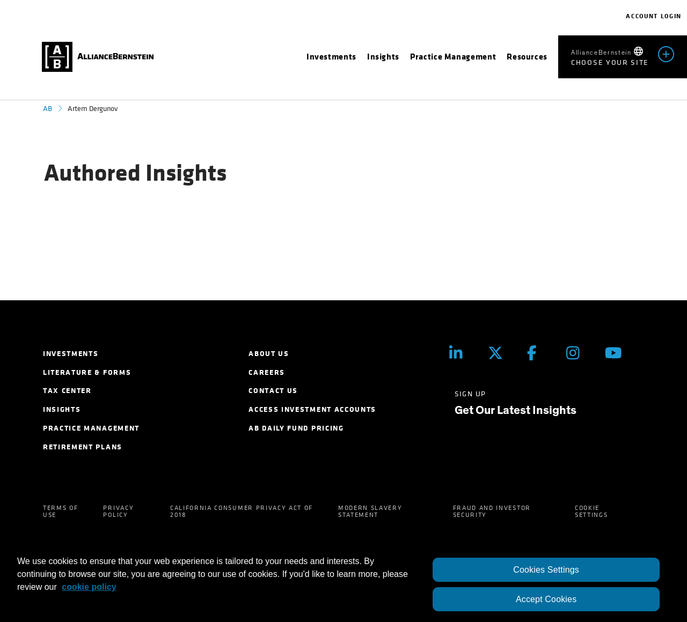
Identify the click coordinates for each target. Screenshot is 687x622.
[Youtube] (616, 353)
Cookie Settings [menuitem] (591, 511)
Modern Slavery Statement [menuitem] (370, 511)
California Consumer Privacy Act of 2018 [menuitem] (241, 511)
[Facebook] (538, 353)
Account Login (654, 16)
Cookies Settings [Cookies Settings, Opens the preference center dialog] (546, 569)
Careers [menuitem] (267, 372)
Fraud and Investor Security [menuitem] (492, 511)
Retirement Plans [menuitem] (82, 447)
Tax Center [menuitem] (67, 391)
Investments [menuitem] (70, 354)
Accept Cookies (546, 599)
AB (47, 108)
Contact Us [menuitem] (273, 391)
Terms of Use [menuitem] (60, 511)
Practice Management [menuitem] (91, 428)
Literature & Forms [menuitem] (87, 372)
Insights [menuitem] (62, 409)
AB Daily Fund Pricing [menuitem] (296, 428)
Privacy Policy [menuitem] (118, 511)
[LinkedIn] (460, 353)
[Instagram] (577, 353)
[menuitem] (331, 56)
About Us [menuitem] (269, 354)
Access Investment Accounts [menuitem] (312, 409)
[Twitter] (499, 353)
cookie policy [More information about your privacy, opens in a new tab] (89, 586)
